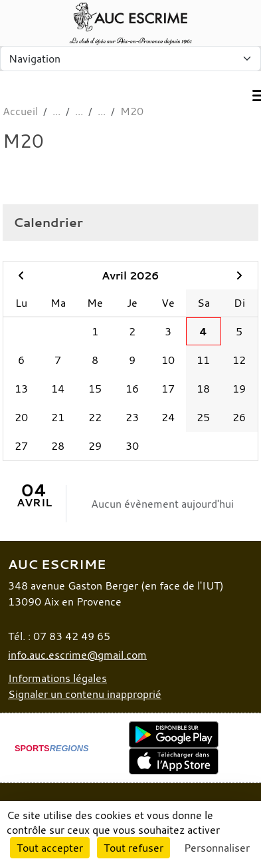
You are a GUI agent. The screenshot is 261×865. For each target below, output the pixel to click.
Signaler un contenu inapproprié (84, 694)
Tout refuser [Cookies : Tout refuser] (133, 847)
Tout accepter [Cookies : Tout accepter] (50, 847)
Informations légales (57, 678)
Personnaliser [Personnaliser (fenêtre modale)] (217, 847)
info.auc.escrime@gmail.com (77, 654)
